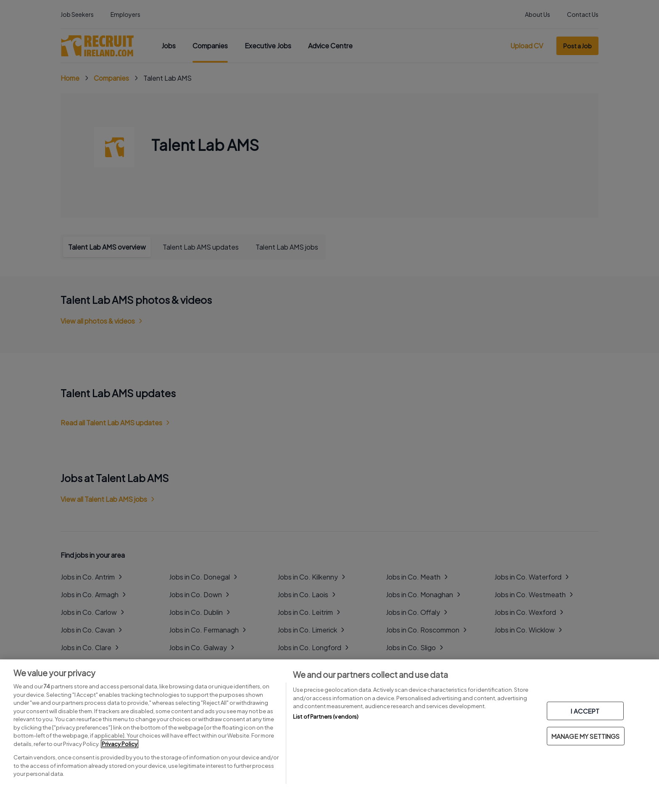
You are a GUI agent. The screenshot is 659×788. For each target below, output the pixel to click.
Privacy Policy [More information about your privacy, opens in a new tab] (119, 744)
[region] (329, 723)
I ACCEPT (585, 711)
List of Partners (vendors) (325, 716)
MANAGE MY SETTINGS (585, 736)
